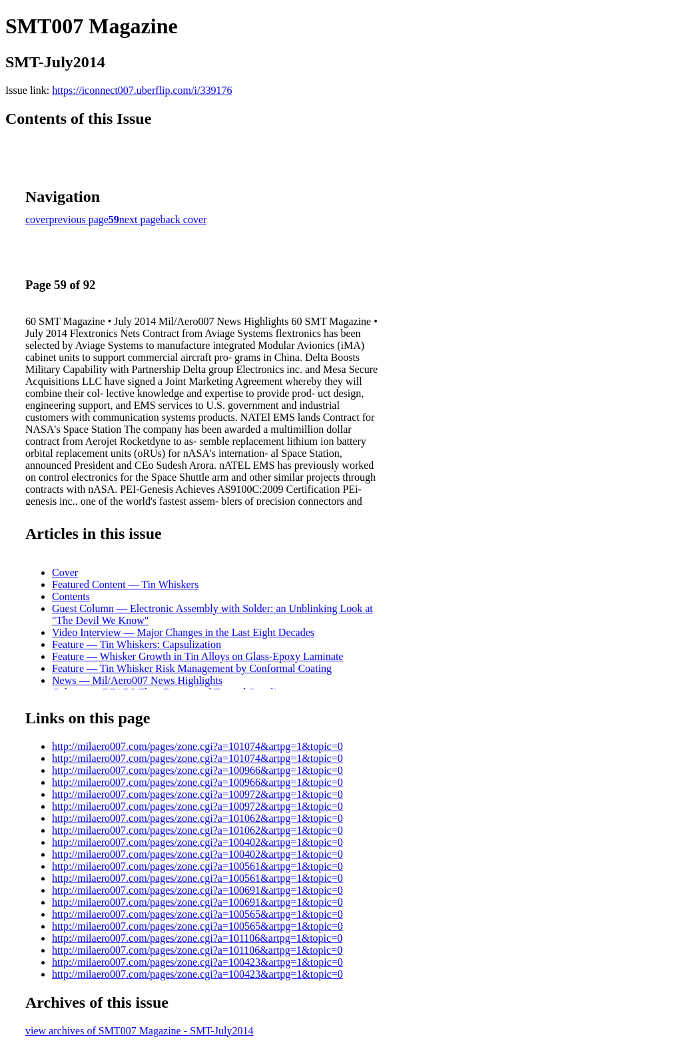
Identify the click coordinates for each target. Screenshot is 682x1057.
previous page (79, 219)
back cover (184, 219)
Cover (65, 572)
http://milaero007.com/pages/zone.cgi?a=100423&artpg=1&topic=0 (197, 962)
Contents (71, 596)
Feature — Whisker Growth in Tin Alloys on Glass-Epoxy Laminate (197, 656)
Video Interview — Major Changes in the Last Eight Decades (183, 632)
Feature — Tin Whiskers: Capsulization (136, 644)
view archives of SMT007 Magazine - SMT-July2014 (139, 1030)
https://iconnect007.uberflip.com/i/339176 (142, 90)
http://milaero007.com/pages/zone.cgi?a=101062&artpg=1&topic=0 (197, 818)
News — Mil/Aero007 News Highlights (137, 680)
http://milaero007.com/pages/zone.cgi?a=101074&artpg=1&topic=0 (197, 746)
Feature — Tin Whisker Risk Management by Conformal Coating (192, 668)
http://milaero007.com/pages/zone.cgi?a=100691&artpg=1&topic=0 (197, 890)
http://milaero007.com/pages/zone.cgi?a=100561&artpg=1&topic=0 (197, 866)
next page (140, 219)
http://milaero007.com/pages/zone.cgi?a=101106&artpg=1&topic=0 (197, 938)
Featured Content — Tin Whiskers (125, 584)
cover (37, 219)
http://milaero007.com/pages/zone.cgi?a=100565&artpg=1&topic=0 (197, 914)
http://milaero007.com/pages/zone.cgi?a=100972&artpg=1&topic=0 (197, 794)
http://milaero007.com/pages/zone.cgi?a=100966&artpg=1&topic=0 (197, 770)
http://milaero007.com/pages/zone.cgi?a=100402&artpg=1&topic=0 (197, 842)
